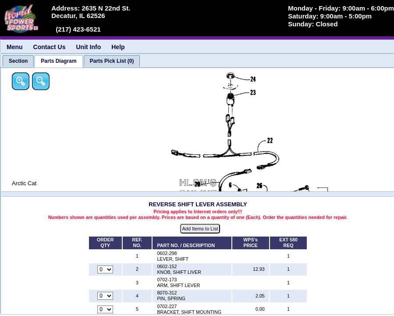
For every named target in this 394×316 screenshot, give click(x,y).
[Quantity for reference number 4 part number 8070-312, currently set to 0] (105, 296)
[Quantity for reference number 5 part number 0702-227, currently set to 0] (105, 309)
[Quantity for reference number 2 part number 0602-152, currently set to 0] (105, 269)
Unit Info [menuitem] (88, 46)
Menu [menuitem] (15, 46)
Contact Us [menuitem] (49, 46)
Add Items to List (200, 228)
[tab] (18, 61)
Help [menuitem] (117, 46)
